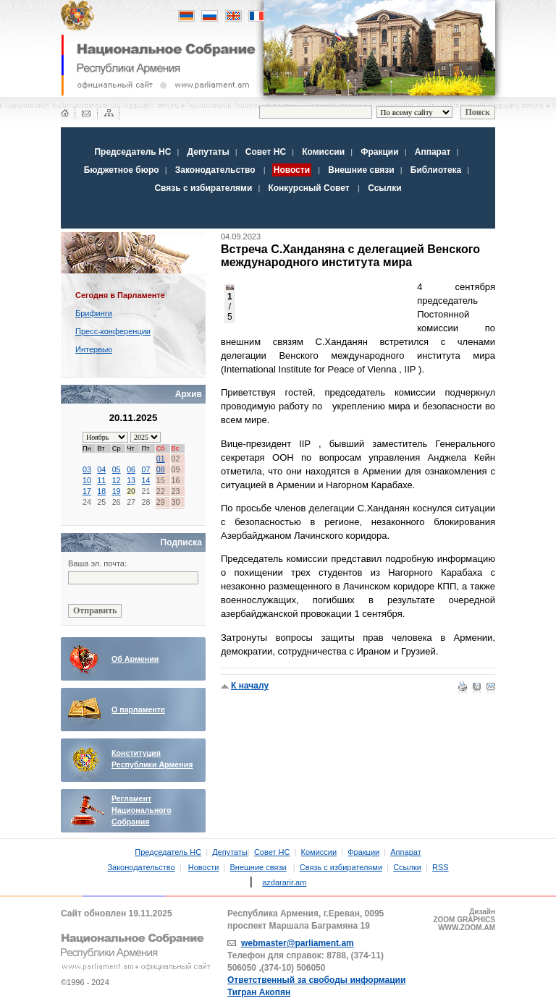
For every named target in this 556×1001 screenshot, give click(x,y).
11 (101, 480)
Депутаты (208, 152)
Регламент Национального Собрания (141, 810)
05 (116, 469)
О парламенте (138, 709)
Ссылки (384, 188)
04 (101, 469)
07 (145, 469)
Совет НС (265, 152)
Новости (203, 867)
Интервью (93, 349)
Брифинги (93, 313)
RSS (440, 867)
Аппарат (433, 152)
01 (160, 458)
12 (116, 480)
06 (131, 469)
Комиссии (323, 152)
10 (87, 480)
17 (87, 491)
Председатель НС (132, 152)
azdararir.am (284, 882)
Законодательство (215, 170)
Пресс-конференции (113, 331)
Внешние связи (361, 170)
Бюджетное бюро (121, 170)
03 (87, 469)
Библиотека (435, 170)
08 (160, 469)
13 (131, 480)
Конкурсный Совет (310, 188)
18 (101, 491)
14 (145, 480)
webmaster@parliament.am (297, 943)
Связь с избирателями (203, 188)
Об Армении (135, 659)
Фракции (379, 152)
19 (116, 491)
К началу (250, 686)
